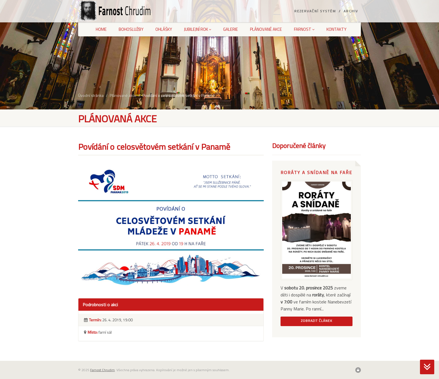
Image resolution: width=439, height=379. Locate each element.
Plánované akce (266, 29)
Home (101, 29)
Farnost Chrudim (102, 370)
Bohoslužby (131, 29)
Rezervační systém (315, 11)
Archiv (351, 11)
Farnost (304, 29)
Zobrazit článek (316, 320)
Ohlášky (163, 29)
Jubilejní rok (197, 29)
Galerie (230, 29)
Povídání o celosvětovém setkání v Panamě (179, 95)
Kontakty (336, 29)
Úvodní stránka (91, 95)
